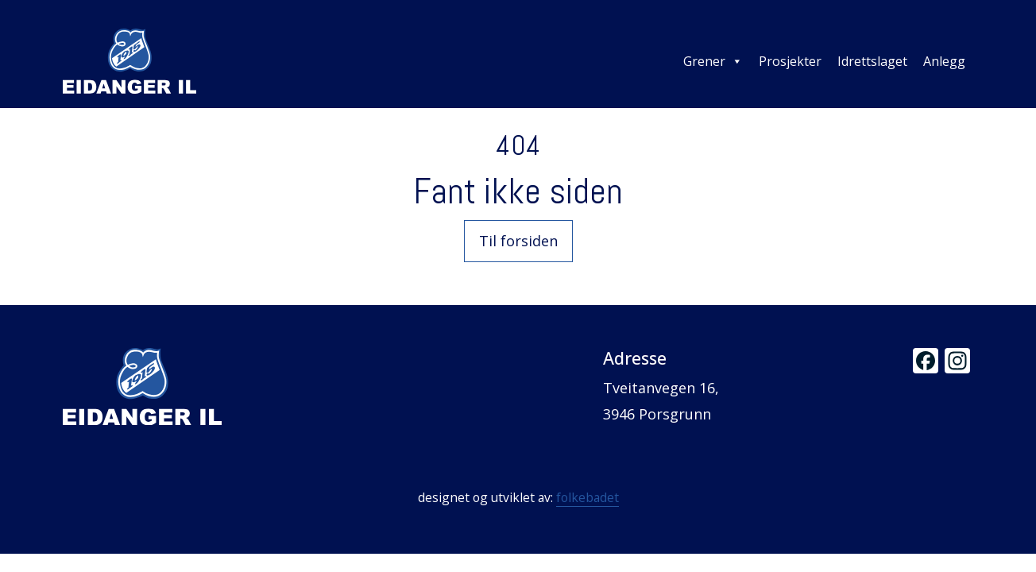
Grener (713, 61)
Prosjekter (790, 61)
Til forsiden (518, 240)
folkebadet (587, 497)
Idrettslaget (872, 61)
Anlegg (944, 61)
